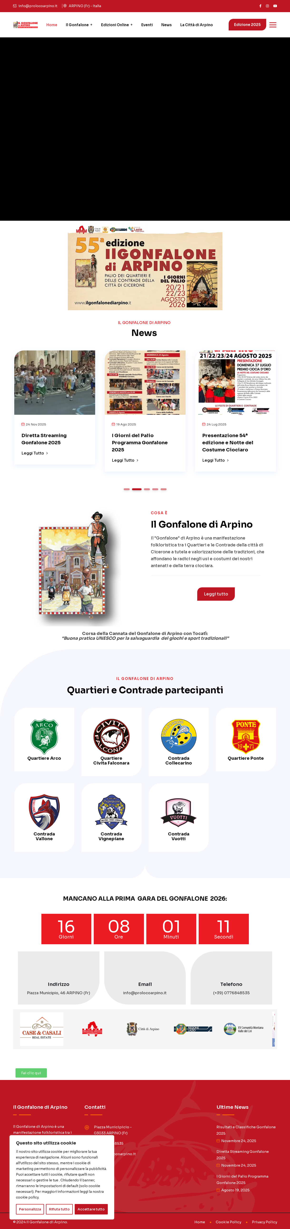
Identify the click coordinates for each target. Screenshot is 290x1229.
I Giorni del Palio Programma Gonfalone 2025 (140, 443)
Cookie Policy (228, 1222)
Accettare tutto (91, 1209)
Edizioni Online (115, 25)
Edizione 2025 (247, 24)
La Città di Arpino (196, 25)
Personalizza (30, 1209)
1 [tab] (126, 489)
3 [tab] (147, 489)
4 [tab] (155, 489)
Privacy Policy (264, 1222)
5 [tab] (163, 489)
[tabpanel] (55, 406)
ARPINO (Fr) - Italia (85, 6)
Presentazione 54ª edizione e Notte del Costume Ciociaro (227, 443)
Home (51, 25)
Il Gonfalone (77, 25)
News (166, 25)
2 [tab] (137, 489)
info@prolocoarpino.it (38, 6)
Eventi (147, 25)
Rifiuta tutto (59, 1209)
